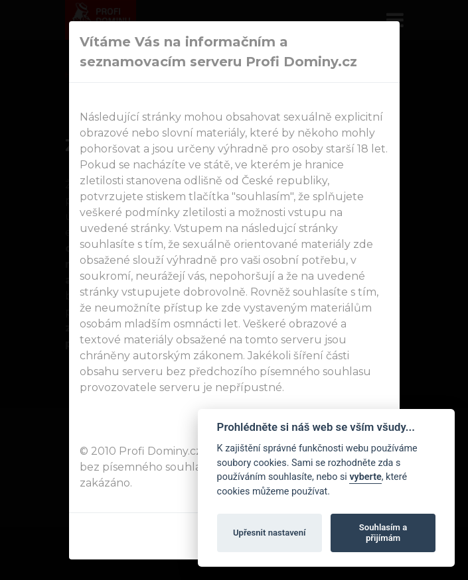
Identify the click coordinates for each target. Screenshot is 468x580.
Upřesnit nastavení (269, 533)
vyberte (365, 477)
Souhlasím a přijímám (383, 532)
